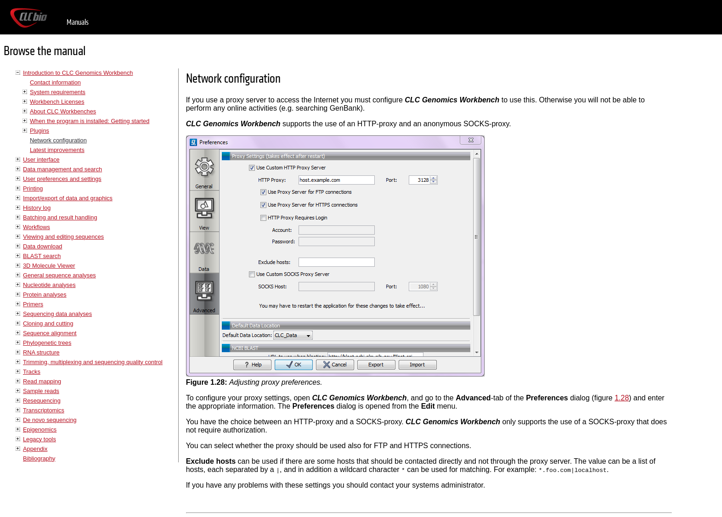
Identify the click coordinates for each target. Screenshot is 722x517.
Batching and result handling (60, 217)
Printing (33, 188)
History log (37, 207)
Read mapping (42, 381)
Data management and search (62, 169)
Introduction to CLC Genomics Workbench (78, 72)
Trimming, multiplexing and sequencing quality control (93, 362)
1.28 (622, 398)
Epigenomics (39, 429)
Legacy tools (39, 439)
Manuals (78, 22)
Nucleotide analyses (49, 284)
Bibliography (39, 458)
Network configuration (58, 140)
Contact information (55, 82)
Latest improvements (57, 149)
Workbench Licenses (57, 101)
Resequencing (42, 400)
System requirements (57, 92)
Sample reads (41, 391)
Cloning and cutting (48, 323)
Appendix (35, 448)
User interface (41, 159)
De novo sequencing (50, 419)
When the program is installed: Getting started (89, 121)
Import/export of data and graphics (68, 198)
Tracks (31, 371)
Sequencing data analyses (57, 313)
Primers (33, 304)
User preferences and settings (62, 178)
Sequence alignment (50, 333)
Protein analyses (45, 294)
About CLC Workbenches (63, 111)
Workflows (36, 227)
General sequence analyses (59, 275)
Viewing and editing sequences (63, 236)
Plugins (39, 130)
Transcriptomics (43, 410)
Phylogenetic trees (47, 342)
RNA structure (41, 352)
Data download (42, 246)
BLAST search (42, 256)
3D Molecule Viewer (49, 265)
